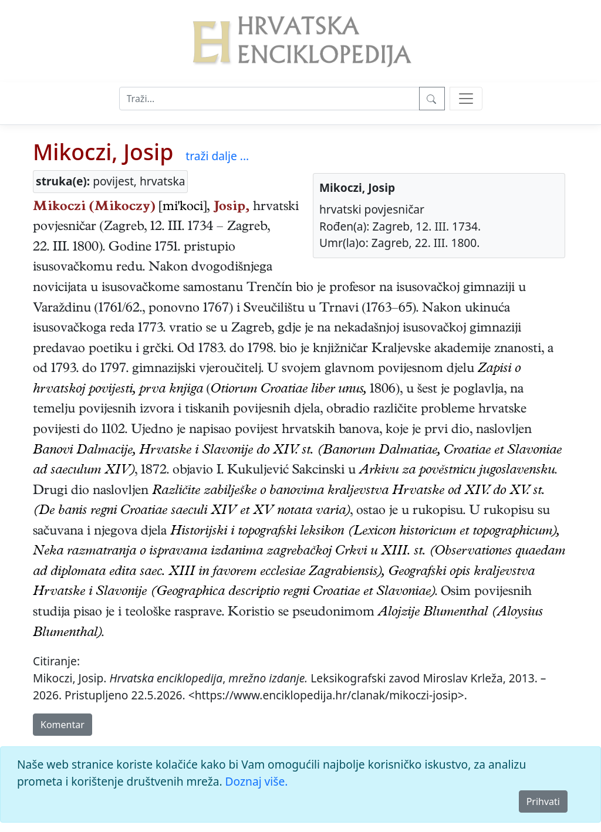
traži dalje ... (217, 156)
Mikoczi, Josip (103, 152)
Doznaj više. (256, 781)
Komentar (62, 724)
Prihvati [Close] (543, 801)
